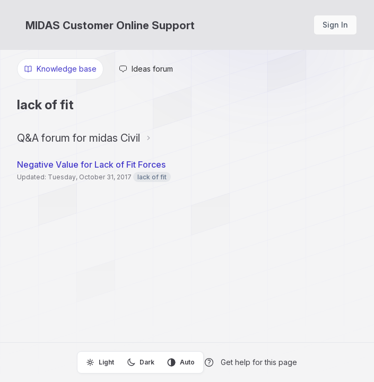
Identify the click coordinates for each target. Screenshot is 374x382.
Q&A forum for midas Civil (78, 138)
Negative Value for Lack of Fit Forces (91, 164)
